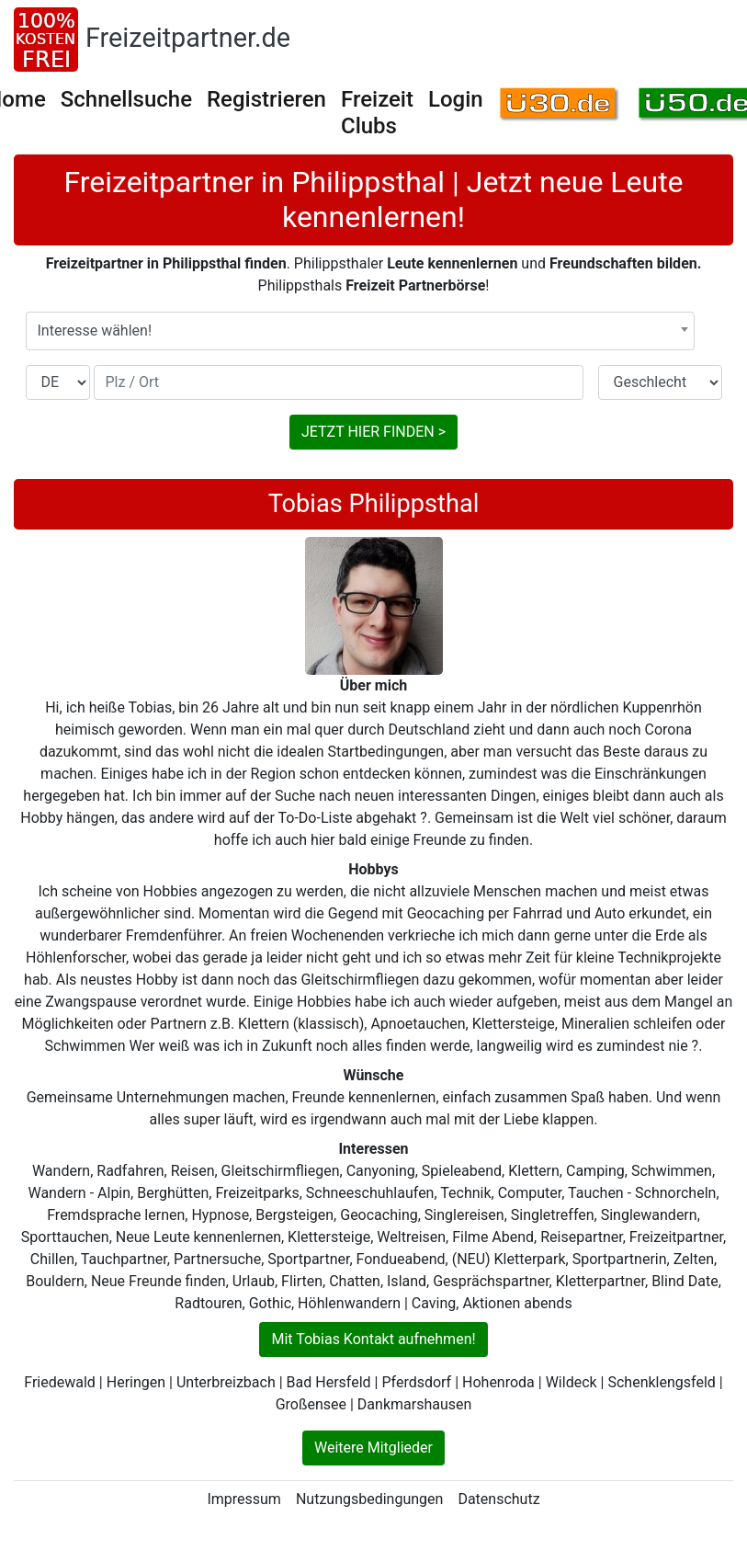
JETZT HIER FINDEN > (373, 431)
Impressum (244, 1499)
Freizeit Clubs (377, 112)
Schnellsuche (126, 99)
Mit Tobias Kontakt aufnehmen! (373, 1339)
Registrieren (266, 99)
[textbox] (360, 331)
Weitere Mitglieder (373, 1447)
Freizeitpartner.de (187, 37)
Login (455, 99)
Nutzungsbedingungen (369, 1499)
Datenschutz (498, 1499)
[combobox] (360, 331)
